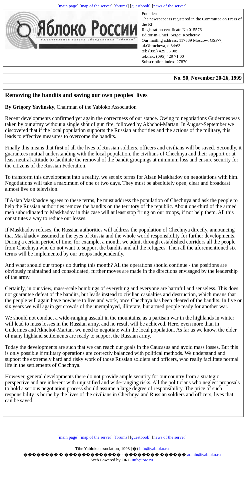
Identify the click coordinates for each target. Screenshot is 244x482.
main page (68, 5)
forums (121, 5)
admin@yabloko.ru (204, 454)
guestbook (140, 5)
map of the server (96, 5)
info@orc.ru (142, 459)
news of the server (169, 5)
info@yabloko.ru (154, 448)
